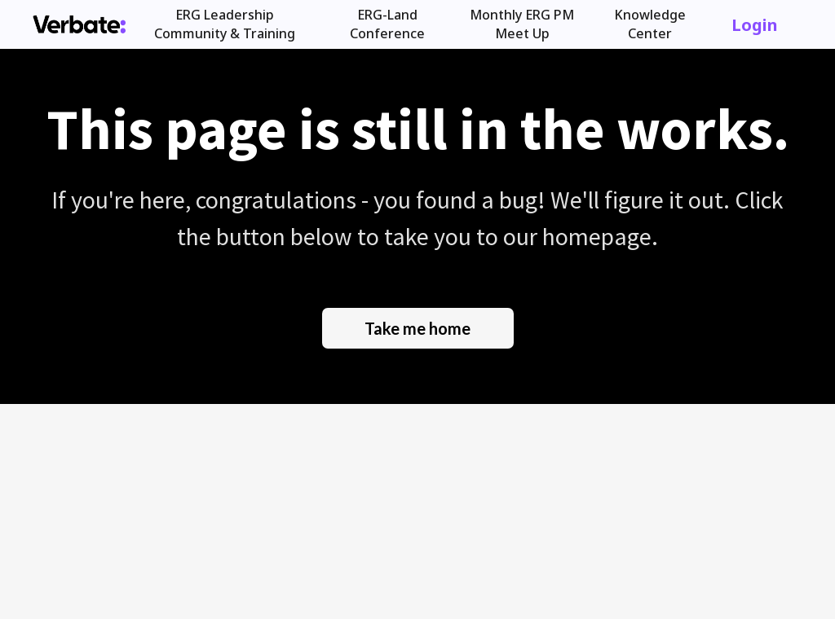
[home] (79, 24)
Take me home (417, 328)
